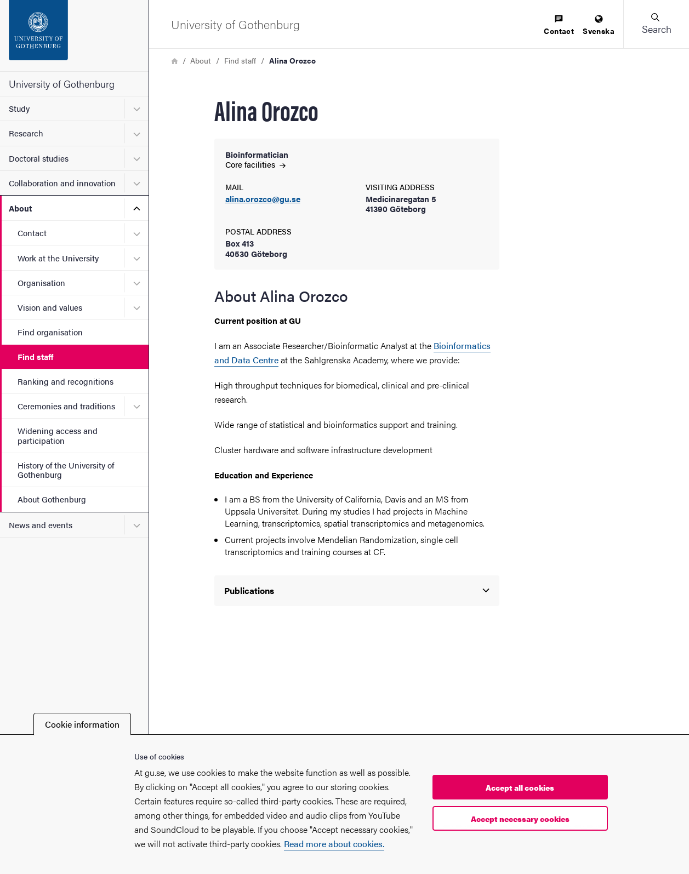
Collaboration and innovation (62, 182)
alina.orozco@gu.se (262, 199)
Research (26, 133)
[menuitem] (558, 25)
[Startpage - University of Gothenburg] (74, 35)
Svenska (598, 25)
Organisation (41, 282)
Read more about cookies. (334, 843)
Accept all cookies (520, 787)
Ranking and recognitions (65, 381)
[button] (656, 24)
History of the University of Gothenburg (66, 469)
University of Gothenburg (62, 83)
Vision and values (50, 307)
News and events (40, 524)
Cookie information (82, 724)
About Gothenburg (52, 499)
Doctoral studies (39, 158)
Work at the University (58, 258)
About (20, 208)
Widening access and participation (58, 435)
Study (19, 108)
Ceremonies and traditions (66, 406)
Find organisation (50, 332)
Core (255, 164)
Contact (32, 232)
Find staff (35, 356)
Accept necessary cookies (520, 818)
